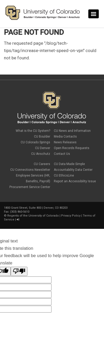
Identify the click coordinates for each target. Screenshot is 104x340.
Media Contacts (65, 136)
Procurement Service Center (29, 187)
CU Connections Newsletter (30, 170)
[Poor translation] (19, 271)
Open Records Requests (71, 148)
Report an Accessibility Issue (75, 181)
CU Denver (42, 148)
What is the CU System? (33, 131)
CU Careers (42, 164)
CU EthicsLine (64, 175)
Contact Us (62, 154)
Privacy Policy (70, 215)
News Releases (65, 142)
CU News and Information (72, 131)
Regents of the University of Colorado (33, 215)
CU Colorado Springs (35, 142)
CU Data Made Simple (69, 164)
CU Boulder (42, 136)
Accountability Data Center (73, 170)
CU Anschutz (40, 154)
